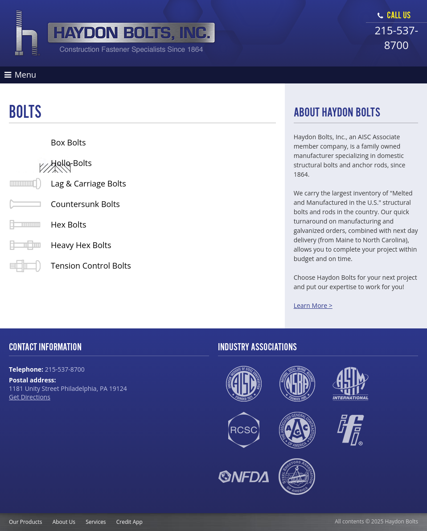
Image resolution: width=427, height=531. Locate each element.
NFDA (243, 476)
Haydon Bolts (115, 33)
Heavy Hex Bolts (81, 245)
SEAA (297, 476)
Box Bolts (68, 142)
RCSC (243, 430)
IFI (350, 430)
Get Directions (29, 397)
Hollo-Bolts (71, 163)
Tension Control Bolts (91, 265)
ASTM (350, 383)
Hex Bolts (68, 224)
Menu (20, 74)
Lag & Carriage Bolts (88, 183)
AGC (297, 430)
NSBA (297, 383)
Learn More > (313, 305)
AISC (243, 383)
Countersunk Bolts (85, 204)
